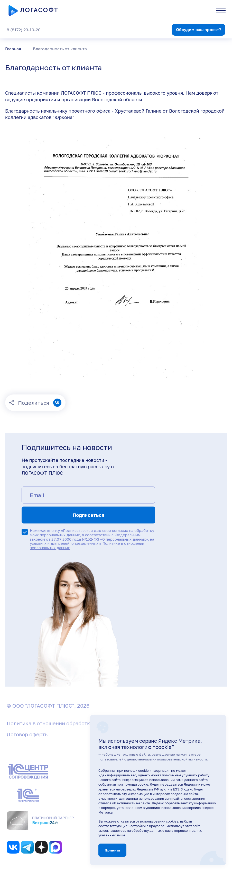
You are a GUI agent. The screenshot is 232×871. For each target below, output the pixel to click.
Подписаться (88, 515)
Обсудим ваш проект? (198, 29)
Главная (13, 48)
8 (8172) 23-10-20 (24, 29)
